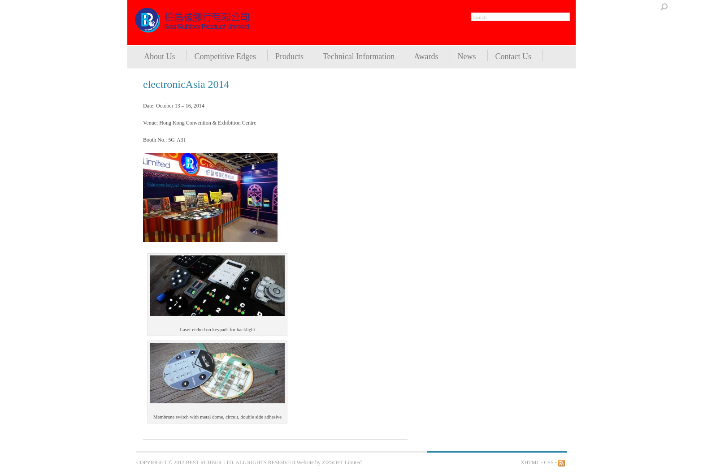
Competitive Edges (225, 56)
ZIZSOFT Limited (342, 462)
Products (289, 56)
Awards (426, 56)
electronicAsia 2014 (186, 84)
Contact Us (513, 56)
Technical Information (359, 56)
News (467, 56)
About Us (159, 56)
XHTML (530, 462)
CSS (548, 462)
